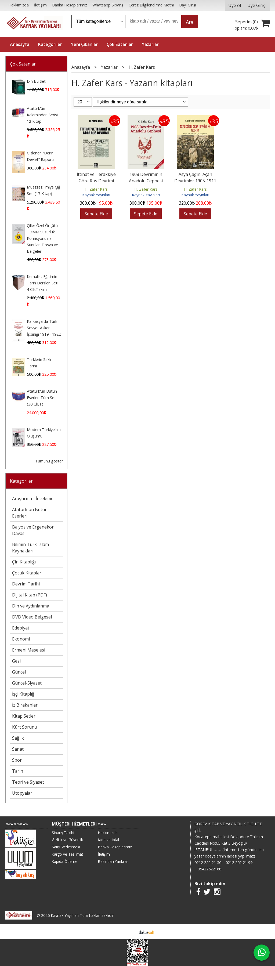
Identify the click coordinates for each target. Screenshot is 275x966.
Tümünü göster (49, 461)
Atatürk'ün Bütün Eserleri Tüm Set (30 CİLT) (42, 398)
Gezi (16, 661)
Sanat (18, 749)
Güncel (19, 672)
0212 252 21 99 (239, 862)
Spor (17, 760)
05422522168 (209, 868)
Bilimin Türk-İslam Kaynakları (30, 547)
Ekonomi (21, 639)
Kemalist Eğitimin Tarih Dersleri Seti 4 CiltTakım (42, 283)
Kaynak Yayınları (96, 194)
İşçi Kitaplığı (23, 694)
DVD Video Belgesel (32, 617)
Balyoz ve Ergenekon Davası (33, 530)
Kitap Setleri (24, 716)
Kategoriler (21, 481)
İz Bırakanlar (25, 705)
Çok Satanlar (23, 64)
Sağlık (18, 738)
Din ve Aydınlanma (30, 606)
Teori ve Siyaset (28, 782)
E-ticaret (129, 932)
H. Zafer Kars (96, 189)
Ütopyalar (22, 793)
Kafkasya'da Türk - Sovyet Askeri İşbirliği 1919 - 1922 (44, 328)
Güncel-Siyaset (27, 683)
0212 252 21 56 (207, 862)
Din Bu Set (36, 81)
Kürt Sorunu (24, 727)
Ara (189, 22)
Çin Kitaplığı (24, 562)
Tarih (17, 771)
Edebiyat (20, 628)
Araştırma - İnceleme (32, 498)
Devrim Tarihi (26, 584)
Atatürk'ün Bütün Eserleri (30, 512)
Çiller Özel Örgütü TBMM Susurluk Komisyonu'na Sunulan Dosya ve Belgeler (42, 238)
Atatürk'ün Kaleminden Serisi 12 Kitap (42, 115)
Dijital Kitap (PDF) (29, 595)
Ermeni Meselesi (28, 650)
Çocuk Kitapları (27, 573)
